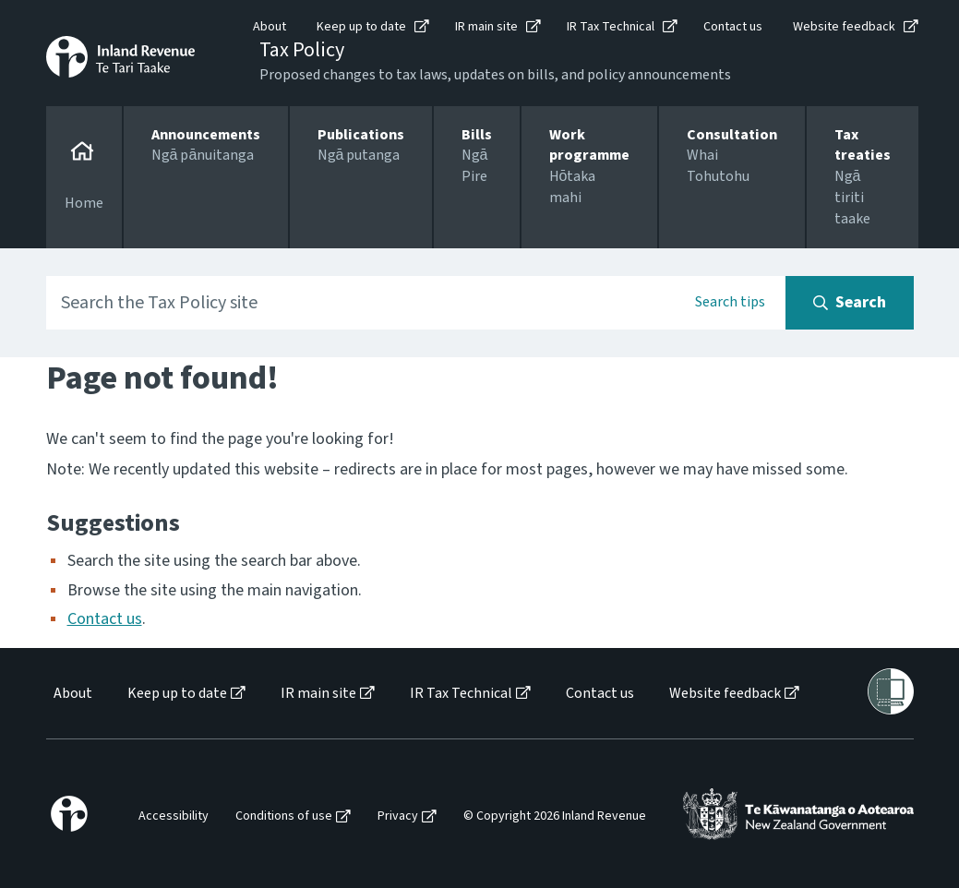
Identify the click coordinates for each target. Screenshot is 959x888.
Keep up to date (361, 27)
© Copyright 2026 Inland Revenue (554, 816)
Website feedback (844, 27)
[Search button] (849, 303)
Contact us (732, 27)
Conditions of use (283, 816)
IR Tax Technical (610, 27)
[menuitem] (71, 693)
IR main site (486, 27)
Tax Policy (301, 50)
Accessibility (173, 816)
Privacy (398, 816)
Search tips (730, 302)
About (269, 27)
